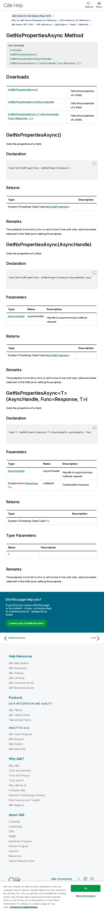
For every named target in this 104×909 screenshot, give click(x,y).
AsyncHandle (16, 316)
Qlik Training (16, 672)
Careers (13, 850)
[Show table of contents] (7, 15)
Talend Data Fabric (20, 719)
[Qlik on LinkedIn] (85, 878)
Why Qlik (14, 765)
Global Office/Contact (22, 860)
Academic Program (20, 840)
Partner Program (18, 845)
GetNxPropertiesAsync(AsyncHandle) (31, 58)
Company (14, 821)
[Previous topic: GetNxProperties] (27, 638)
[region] (52, 895)
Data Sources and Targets (24, 799)
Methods (83, 24)
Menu (99, 6)
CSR (11, 830)
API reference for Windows (74, 20)
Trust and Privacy (19, 774)
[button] (94, 163)
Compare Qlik (17, 789)
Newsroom (15, 855)
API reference (44, 24)
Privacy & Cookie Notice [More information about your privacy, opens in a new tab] (24, 907)
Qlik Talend (15, 709)
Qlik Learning (16, 677)
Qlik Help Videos (19, 662)
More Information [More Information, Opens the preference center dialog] (85, 895)
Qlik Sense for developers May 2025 (31, 15)
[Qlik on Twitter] (78, 878)
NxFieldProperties (57, 206)
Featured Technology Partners (27, 794)
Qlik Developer (18, 667)
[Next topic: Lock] (77, 638)
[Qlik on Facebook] (92, 878)
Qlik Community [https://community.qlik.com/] (61, 878)
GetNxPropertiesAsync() (23, 54)
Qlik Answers (16, 738)
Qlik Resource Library (21, 687)
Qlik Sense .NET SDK (22, 24)
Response (32, 483)
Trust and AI (16, 779)
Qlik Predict (16, 743)
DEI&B (12, 835)
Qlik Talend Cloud (19, 714)
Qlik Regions (16, 804)
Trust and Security (20, 770)
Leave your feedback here (26, 622)
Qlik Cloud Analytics (20, 733)
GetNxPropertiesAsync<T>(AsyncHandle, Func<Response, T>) (45, 63)
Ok (85, 888)
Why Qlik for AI (17, 784)
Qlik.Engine (60, 24)
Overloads (16, 50)
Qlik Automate (17, 748)
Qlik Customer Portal (21, 682)
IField (73, 24)
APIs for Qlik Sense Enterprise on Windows (34, 20)
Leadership (15, 825)
